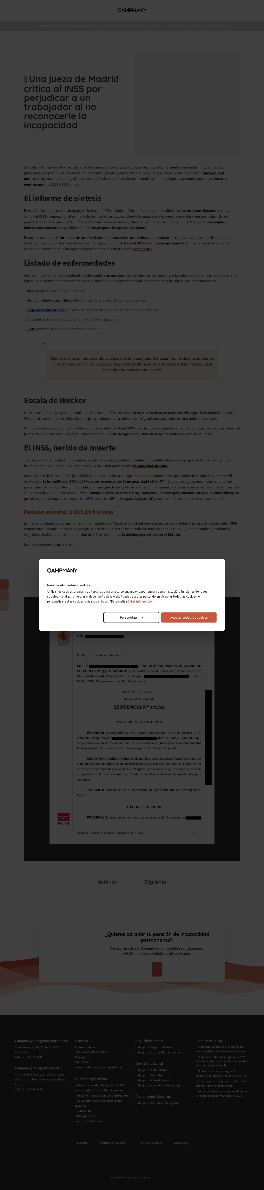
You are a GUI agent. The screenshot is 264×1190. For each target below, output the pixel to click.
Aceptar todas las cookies (189, 617)
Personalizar (131, 617)
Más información (142, 601)
